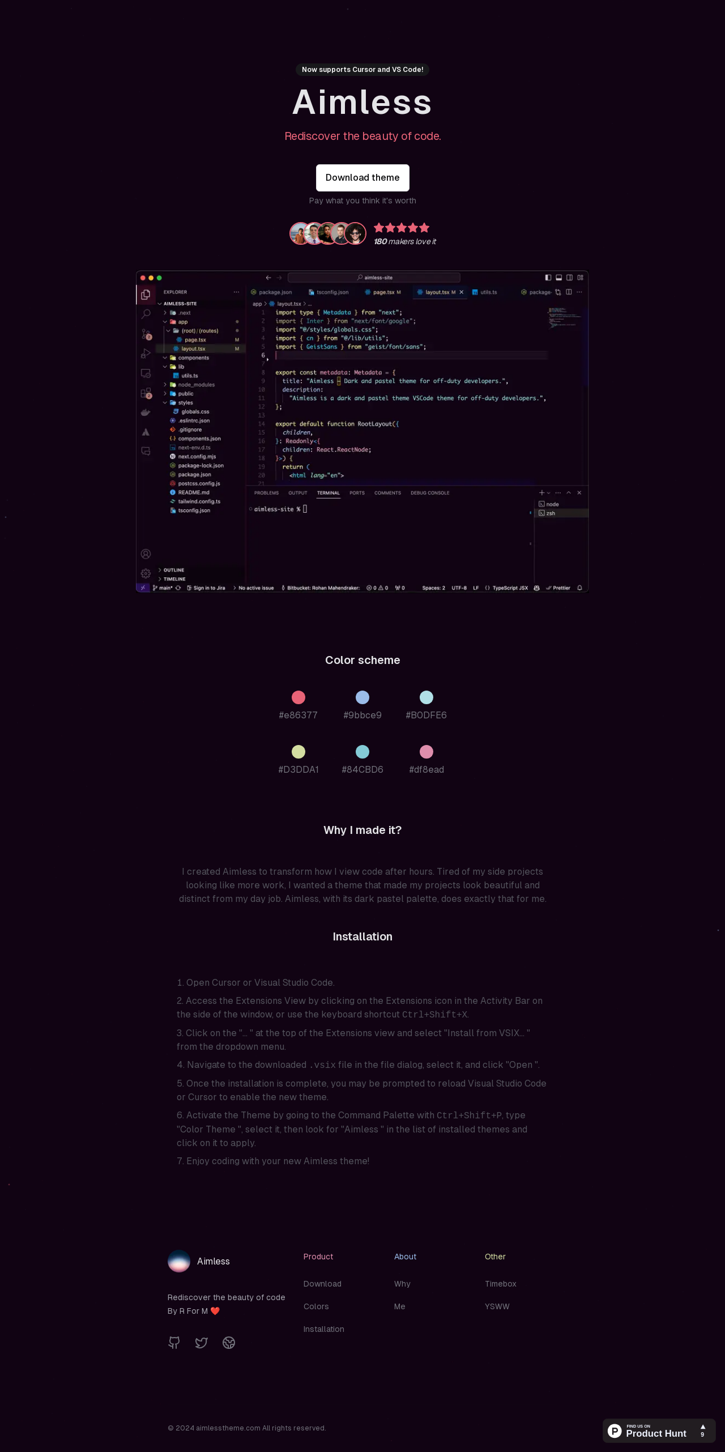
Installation (324, 1329)
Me (400, 1306)
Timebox (501, 1283)
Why (402, 1283)
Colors (316, 1306)
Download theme (363, 177)
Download (323, 1283)
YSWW (497, 1306)
